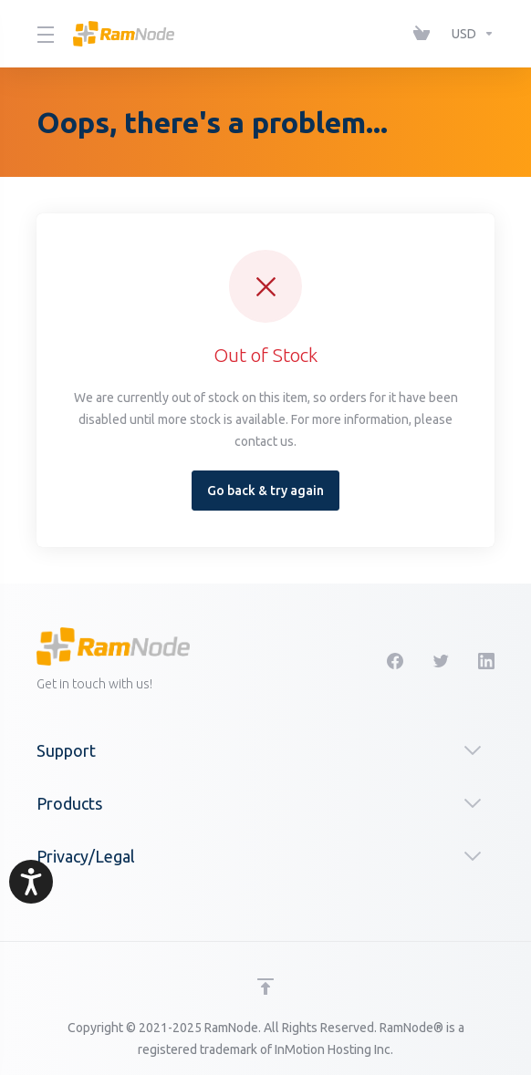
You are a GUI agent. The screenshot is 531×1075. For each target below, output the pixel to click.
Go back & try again (265, 490)
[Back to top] (265, 986)
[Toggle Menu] (43, 33)
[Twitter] (440, 661)
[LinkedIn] (486, 661)
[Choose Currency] (469, 33)
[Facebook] (395, 661)
